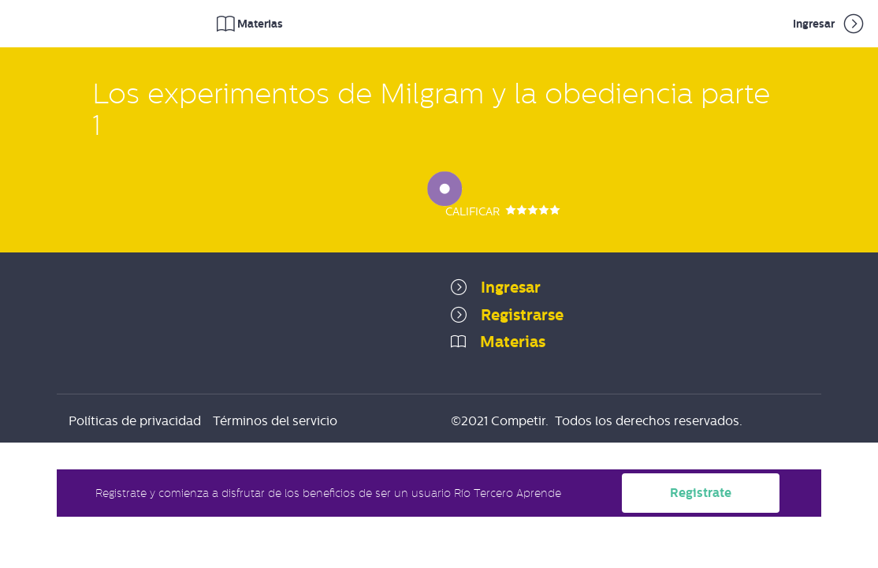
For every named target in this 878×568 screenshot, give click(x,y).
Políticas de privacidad (135, 420)
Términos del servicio (275, 420)
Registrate (700, 492)
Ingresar (829, 23)
